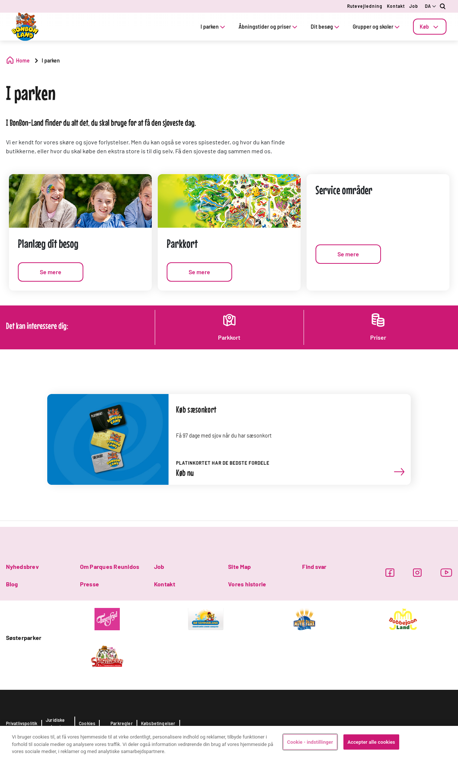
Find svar (314, 566)
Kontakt (396, 6)
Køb (430, 26)
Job (413, 6)
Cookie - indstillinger (310, 741)
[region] (229, 742)
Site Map (239, 566)
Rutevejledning (364, 6)
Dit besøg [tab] (326, 26)
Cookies (87, 723)
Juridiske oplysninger (58, 723)
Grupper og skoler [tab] (377, 26)
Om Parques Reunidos (110, 566)
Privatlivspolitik (22, 723)
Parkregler (122, 723)
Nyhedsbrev (22, 566)
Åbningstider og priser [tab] (268, 26)
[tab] (429, 27)
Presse (89, 583)
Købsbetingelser (158, 723)
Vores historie (247, 583)
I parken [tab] (214, 26)
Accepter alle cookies (371, 741)
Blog (12, 583)
